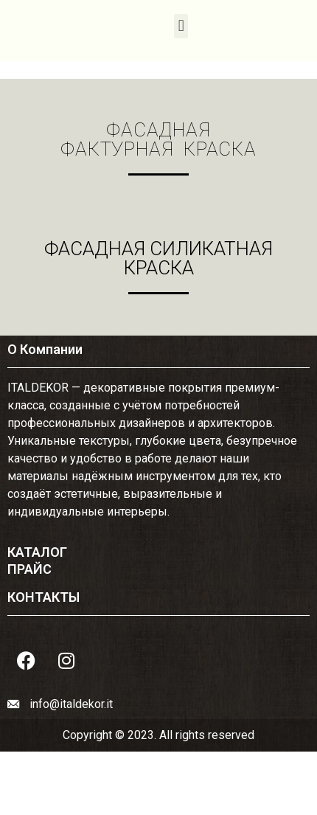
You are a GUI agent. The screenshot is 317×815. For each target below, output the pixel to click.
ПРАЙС (29, 569)
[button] (181, 26)
